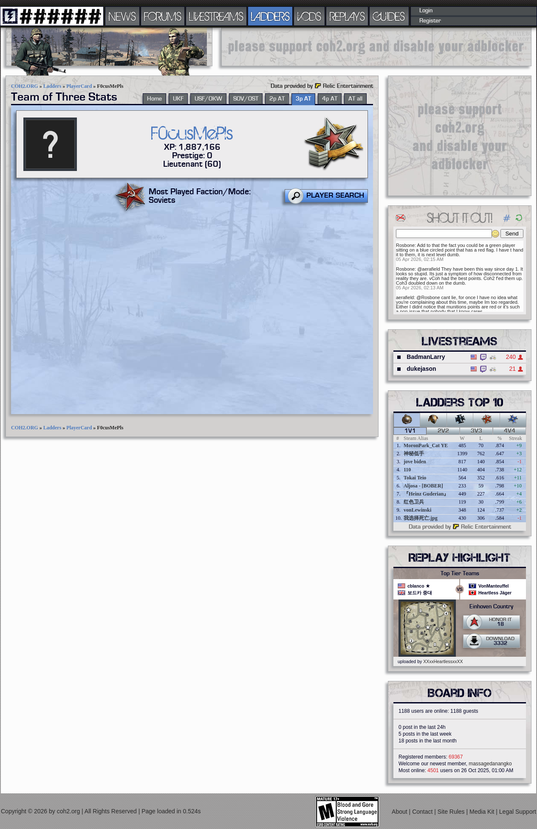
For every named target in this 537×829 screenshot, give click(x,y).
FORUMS (162, 16)
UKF (178, 99)
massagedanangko (490, 764)
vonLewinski (417, 510)
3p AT (303, 99)
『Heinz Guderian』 (426, 494)
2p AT (277, 99)
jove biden (415, 462)
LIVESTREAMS (216, 16)
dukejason (421, 368)
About (400, 811)
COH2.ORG (24, 86)
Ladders (52, 86)
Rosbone (405, 245)
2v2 (443, 431)
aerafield (405, 297)
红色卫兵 (414, 502)
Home (154, 99)
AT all (355, 99)
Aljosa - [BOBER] (423, 486)
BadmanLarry (426, 356)
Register (430, 21)
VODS (309, 16)
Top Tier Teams (460, 574)
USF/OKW (208, 99)
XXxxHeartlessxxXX (443, 661)
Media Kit (482, 811)
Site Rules (452, 811)
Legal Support (517, 811)
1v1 (410, 431)
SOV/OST (245, 99)
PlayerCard (79, 86)
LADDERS (270, 16)
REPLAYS (347, 16)
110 (407, 470)
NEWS (122, 16)
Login (425, 11)
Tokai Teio (415, 478)
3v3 (476, 431)
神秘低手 (414, 454)
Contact (423, 811)
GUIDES (389, 16)
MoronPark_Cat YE (426, 445)
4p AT (329, 99)
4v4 (509, 431)
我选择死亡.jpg (421, 518)
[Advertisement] (376, 47)
